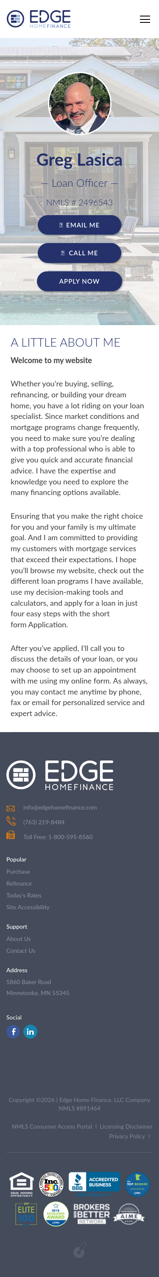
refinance (19, 883)
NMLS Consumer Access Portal (52, 1126)
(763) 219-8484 (43, 822)
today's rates (24, 895)
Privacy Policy (127, 1136)
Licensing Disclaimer (126, 1126)
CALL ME (79, 253)
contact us (20, 950)
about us (18, 938)
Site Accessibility (28, 907)
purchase (18, 871)
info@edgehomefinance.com (60, 807)
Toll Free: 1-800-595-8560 (49, 836)
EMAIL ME (79, 225)
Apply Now (79, 281)
